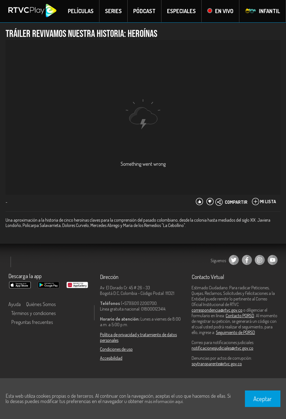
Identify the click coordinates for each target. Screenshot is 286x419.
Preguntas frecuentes (32, 322)
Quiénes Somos (41, 304)
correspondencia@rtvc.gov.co (217, 310)
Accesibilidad (111, 358)
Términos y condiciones (33, 313)
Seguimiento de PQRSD (235, 332)
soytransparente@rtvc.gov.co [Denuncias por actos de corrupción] (217, 363)
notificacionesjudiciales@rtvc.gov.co (222, 348)
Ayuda (14, 304)
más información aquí (164, 401)
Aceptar (262, 399)
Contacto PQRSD (240, 315)
